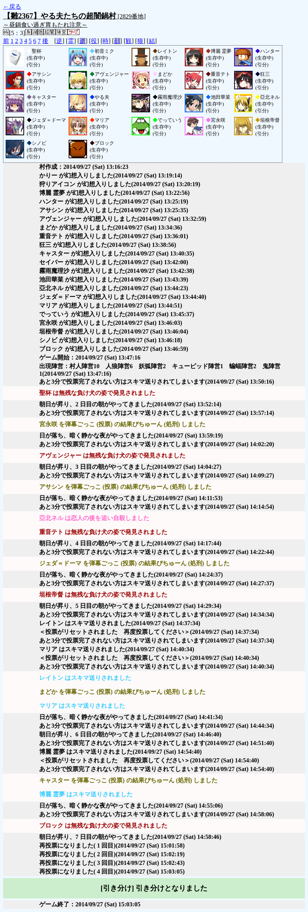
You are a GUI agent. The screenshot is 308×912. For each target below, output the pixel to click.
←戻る (12, 6)
